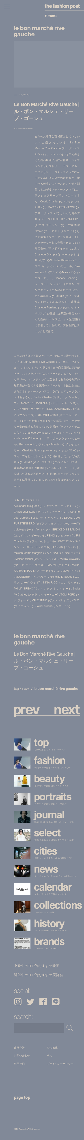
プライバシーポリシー (60, 1063)
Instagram (18, 1001)
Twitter (30, 1001)
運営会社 (19, 1047)
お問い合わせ (22, 1055)
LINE (56, 1001)
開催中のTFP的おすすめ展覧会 (38, 975)
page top (22, 1097)
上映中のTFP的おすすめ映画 (36, 965)
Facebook (43, 1001)
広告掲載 (52, 1047)
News (50, 15)
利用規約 (19, 1063)
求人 (49, 1055)
